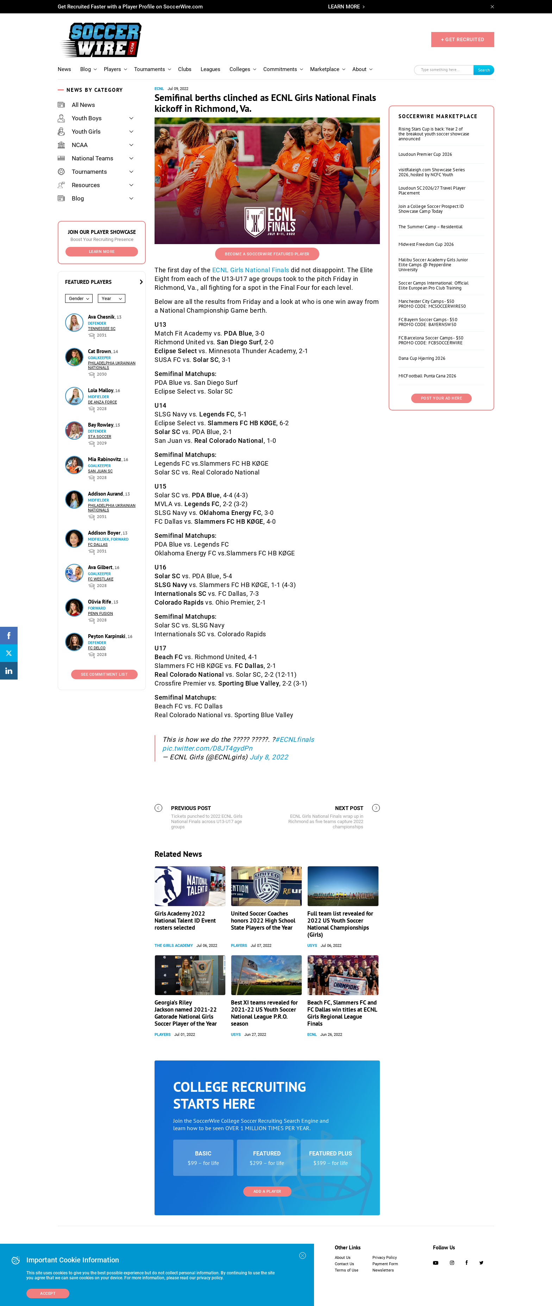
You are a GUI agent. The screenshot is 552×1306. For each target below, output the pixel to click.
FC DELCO (97, 648)
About (359, 69)
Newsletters (383, 1270)
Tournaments (149, 69)
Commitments (280, 69)
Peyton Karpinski (107, 636)
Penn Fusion (100, 613)
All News (76, 104)
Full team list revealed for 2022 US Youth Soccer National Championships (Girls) (340, 924)
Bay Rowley (101, 424)
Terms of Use (346, 1270)
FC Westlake (100, 579)
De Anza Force (102, 402)
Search (484, 69)
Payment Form (385, 1264)
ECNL (159, 89)
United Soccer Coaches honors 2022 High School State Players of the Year (263, 920)
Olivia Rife (100, 601)
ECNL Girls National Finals (250, 270)
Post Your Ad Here (441, 398)
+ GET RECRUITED (462, 39)
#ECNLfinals (294, 739)
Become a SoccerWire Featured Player (267, 254)
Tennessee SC (101, 328)
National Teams (85, 158)
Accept (48, 1293)
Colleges (240, 69)
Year (106, 298)
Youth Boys (80, 118)
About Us (343, 1257)
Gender (76, 298)
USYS (312, 945)
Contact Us (344, 1264)
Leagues (210, 69)
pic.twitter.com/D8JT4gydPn (207, 748)
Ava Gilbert (101, 567)
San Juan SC (100, 471)
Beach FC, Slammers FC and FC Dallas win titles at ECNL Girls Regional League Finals (342, 1013)
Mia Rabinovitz (105, 459)
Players (112, 69)
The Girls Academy (174, 945)
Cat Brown (100, 351)
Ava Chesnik (102, 316)
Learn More (102, 251)
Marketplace (324, 69)
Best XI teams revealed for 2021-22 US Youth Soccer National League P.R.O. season (264, 1013)
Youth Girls (79, 131)
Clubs (185, 69)
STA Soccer (99, 436)
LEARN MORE (344, 7)
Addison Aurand (106, 493)
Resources (79, 185)
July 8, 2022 (269, 757)
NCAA (73, 144)
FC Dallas (98, 544)
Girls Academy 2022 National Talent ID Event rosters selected (185, 920)
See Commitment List (104, 674)
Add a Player (267, 1191)
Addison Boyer (105, 532)
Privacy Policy (384, 1257)
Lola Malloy (101, 390)
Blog (85, 69)
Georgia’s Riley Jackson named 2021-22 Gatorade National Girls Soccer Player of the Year (186, 1013)
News (64, 69)
